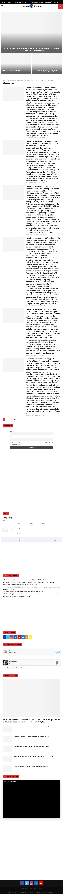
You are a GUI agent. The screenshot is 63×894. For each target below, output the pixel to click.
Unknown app (13, 651)
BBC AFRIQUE (13, 575)
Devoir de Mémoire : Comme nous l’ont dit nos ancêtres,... (32, 766)
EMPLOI (31, 892)
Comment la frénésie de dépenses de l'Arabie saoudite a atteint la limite (22, 582)
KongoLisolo (13, 661)
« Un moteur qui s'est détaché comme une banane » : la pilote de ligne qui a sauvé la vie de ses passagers (31, 587)
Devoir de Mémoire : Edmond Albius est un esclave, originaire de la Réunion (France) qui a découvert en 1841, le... (31, 721)
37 (15, 419)
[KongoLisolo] (5, 664)
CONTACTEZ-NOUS (23, 892)
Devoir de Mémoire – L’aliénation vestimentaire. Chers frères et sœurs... (47, 71)
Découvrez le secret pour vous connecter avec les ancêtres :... (33, 727)
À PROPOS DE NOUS (12, 892)
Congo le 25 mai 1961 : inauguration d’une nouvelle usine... (32, 746)
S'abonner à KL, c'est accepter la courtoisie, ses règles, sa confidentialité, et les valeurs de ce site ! (31, 443)
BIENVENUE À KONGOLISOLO (52, 2)
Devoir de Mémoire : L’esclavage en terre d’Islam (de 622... (32, 736)
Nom (11, 431)
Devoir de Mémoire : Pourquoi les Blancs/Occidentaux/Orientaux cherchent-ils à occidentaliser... (31, 49)
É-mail (11, 437)
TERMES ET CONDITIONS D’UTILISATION (44, 892)
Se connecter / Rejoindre (36, 2)
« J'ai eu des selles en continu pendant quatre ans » (17, 591)
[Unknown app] (5, 654)
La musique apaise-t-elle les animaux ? (13, 584)
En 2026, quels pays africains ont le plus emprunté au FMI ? (19, 580)
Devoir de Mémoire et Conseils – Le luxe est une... (16, 71)
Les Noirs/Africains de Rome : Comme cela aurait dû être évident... (34, 756)
